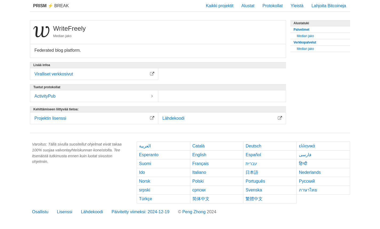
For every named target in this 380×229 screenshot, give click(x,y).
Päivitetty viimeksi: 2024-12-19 (140, 212)
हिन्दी (303, 163)
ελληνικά (307, 146)
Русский (307, 181)
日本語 (252, 172)
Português (255, 181)
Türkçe (145, 198)
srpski (144, 190)
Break (51, 5)
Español (253, 154)
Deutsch (253, 146)
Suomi (145, 163)
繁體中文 (254, 198)
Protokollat (273, 5)
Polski (198, 181)
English (199, 154)
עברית (251, 163)
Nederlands (310, 172)
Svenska (254, 190)
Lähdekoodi (92, 212)
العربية (145, 146)
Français (200, 163)
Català (198, 146)
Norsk (144, 181)
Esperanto (149, 154)
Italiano (199, 172)
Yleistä (297, 5)
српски (199, 190)
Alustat (248, 5)
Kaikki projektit (219, 5)
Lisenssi (64, 212)
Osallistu (40, 212)
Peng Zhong (194, 212)
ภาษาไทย (308, 190)
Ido (142, 172)
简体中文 (200, 198)
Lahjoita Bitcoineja (328, 5)
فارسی (305, 154)
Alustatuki (301, 23)
